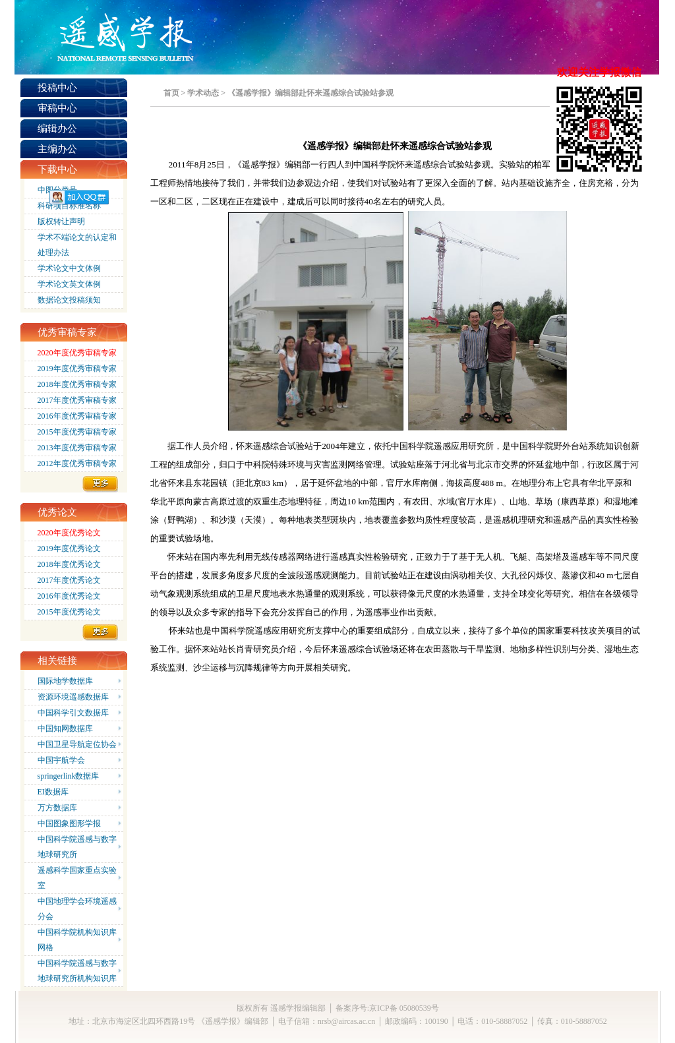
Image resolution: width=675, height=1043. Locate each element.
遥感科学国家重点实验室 (77, 878)
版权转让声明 (61, 221)
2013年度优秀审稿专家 (77, 447)
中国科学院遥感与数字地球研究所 (77, 847)
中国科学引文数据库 (73, 712)
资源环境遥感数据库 (73, 696)
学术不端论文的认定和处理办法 (77, 245)
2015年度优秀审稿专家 (77, 431)
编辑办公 (57, 128)
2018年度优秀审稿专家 (77, 384)
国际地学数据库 (65, 681)
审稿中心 (57, 108)
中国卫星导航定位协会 (77, 744)
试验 (390, 183)
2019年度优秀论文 (69, 548)
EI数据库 (53, 791)
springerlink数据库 (69, 776)
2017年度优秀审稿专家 (77, 400)
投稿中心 (57, 87)
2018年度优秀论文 (69, 564)
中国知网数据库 (65, 728)
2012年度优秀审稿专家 (77, 463)
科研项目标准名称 (69, 205)
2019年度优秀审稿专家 (77, 368)
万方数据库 (57, 807)
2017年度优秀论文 (69, 580)
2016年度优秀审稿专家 (77, 416)
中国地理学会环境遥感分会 (77, 909)
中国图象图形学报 (69, 823)
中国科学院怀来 (383, 164)
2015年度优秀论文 (69, 611)
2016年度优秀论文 (69, 596)
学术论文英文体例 (69, 284)
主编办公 (57, 149)
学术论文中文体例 (69, 268)
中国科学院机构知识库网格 (77, 940)
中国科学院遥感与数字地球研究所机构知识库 (77, 971)
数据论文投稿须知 (69, 300)
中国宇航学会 (61, 760)
